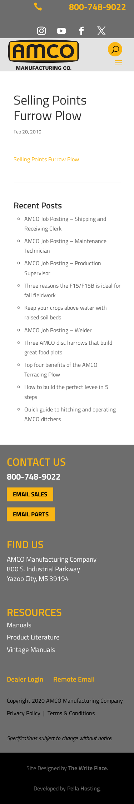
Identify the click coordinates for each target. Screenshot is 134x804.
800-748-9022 (97, 7)
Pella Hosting (83, 788)
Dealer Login (25, 679)
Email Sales (30, 494)
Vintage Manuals (31, 649)
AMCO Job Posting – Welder (58, 330)
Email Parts (31, 514)
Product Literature (33, 637)
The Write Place (87, 768)
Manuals (19, 625)
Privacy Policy (23, 713)
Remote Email (74, 679)
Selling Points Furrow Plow (46, 159)
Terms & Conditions (71, 713)
